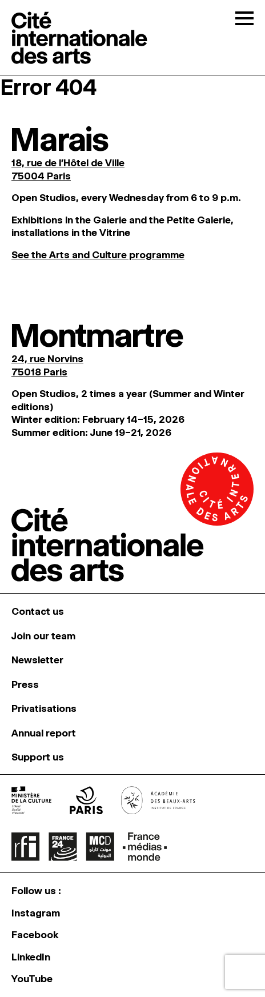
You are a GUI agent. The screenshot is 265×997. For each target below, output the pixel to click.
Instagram (35, 913)
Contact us (37, 611)
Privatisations (44, 708)
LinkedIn (30, 957)
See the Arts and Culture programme (97, 255)
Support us (37, 757)
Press (25, 684)
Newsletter (37, 660)
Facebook (34, 934)
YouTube (32, 978)
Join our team (43, 636)
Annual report (43, 733)
